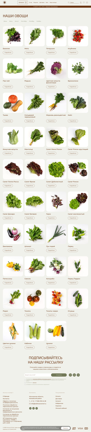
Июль (11, 21)
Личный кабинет (61, 408)
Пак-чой (6, 81)
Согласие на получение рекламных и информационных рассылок (12, 410)
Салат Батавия (30, 214)
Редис (5, 311)
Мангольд (29, 149)
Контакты (6, 398)
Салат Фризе (30, 182)
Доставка (42, 2)
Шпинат (28, 246)
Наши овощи (53, 2)
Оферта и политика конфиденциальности (10, 401)
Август (17, 21)
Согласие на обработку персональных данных (11, 415)
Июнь (5, 21)
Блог (47, 2)
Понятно (65, 428)
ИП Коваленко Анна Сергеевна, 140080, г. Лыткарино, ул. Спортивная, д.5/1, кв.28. (12, 421)
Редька (27, 81)
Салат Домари (9, 214)
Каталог (23, 2)
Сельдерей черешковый (30, 116)
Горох (48, 214)
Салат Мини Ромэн (54, 149)
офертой (34, 382)
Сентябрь (24, 21)
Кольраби (50, 279)
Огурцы (71, 311)
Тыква (5, 115)
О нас (30, 2)
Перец (70, 246)
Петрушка (50, 49)
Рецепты (35, 2)
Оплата (58, 396)
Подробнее (7, 52)
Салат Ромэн (73, 182)
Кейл (70, 115)
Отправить (59, 375)
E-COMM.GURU (12, 429)
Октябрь (31, 21)
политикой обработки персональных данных (42, 379)
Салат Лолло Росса (11, 182)
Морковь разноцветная (56, 115)
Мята (27, 49)
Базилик (6, 49)
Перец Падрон (74, 279)
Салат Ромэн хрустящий (78, 149)
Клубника (72, 49)
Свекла (27, 279)
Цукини (49, 343)
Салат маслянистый (76, 214)
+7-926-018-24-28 (40, 401)
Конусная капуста (10, 149)
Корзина (58, 406)
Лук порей (50, 246)
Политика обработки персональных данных (10, 405)
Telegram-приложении (52, 6)
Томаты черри (52, 311)
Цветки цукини (9, 343)
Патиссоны (7, 279)
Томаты (28, 311)
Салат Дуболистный (54, 182)
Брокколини (73, 81)
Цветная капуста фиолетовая (53, 82)
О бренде (6, 396)
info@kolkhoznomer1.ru (37, 403)
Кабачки (28, 343)
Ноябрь (38, 21)
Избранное (59, 403)
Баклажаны (7, 246)
